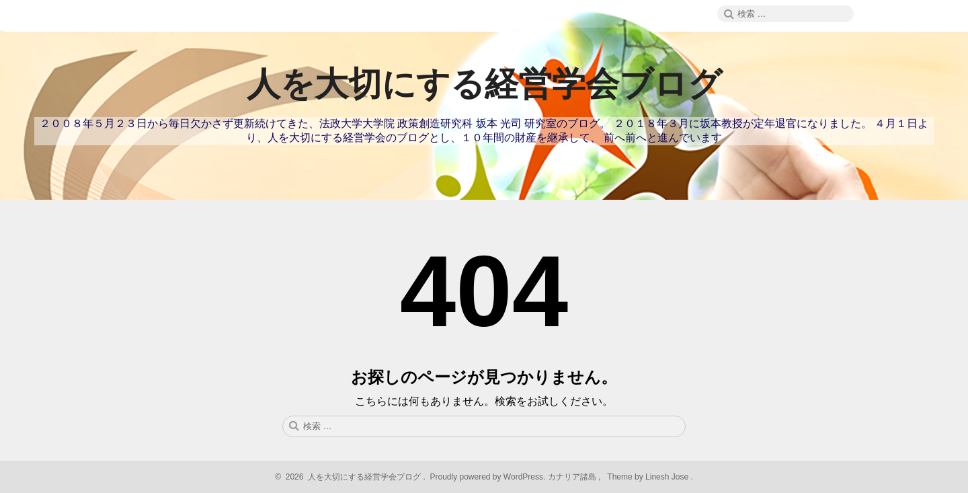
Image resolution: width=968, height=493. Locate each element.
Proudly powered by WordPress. (488, 477)
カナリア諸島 (573, 477)
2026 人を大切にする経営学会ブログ (351, 477)
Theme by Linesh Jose (649, 477)
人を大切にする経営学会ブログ (484, 84)
